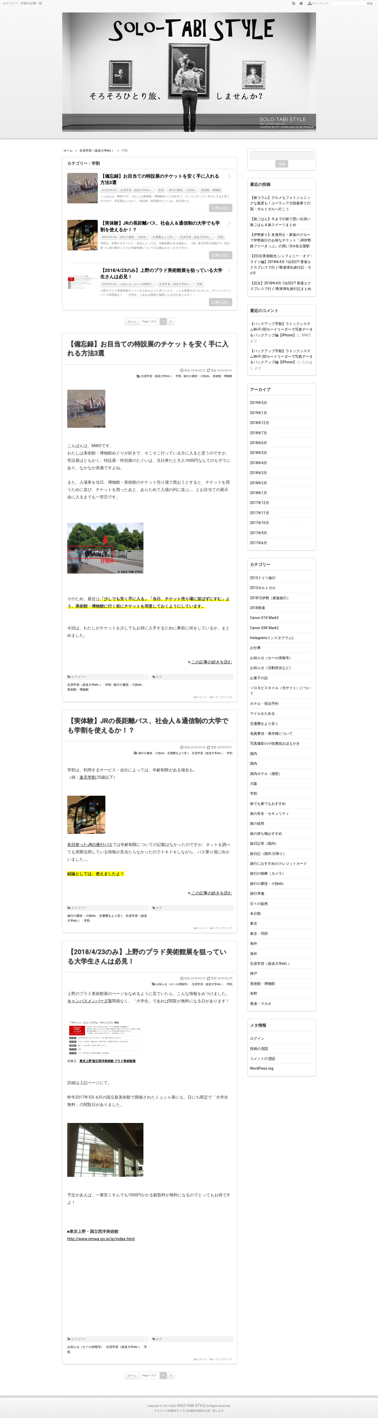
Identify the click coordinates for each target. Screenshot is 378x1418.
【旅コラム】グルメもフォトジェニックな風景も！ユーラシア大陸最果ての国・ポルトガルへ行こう (280, 203)
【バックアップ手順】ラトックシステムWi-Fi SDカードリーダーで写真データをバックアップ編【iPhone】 (281, 329)
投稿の (259, 1049)
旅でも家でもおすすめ (268, 804)
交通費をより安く (164, 237)
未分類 (255, 913)
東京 (253, 923)
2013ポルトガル (263, 588)
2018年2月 (258, 483)
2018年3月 (258, 473)
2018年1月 (258, 493)
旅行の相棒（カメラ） (268, 873)
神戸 (253, 973)
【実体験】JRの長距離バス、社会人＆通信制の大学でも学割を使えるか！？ (160, 226)
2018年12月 (259, 423)
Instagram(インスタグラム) (271, 638)
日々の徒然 (259, 904)
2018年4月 (258, 463)
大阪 (253, 783)
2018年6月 (258, 443)
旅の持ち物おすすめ (266, 834)
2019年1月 (258, 413)
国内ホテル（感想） (266, 774)
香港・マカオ (260, 1004)
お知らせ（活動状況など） (271, 668)
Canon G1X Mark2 (264, 618)
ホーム (132, 321)
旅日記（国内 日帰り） (268, 854)
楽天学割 (88, 777)
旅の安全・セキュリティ (269, 813)
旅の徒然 (257, 823)
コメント (202, 697)
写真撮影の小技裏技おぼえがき (275, 743)
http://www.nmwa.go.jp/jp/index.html (101, 1238)
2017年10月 (259, 523)
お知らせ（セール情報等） (137, 284)
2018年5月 (258, 453)
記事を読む (220, 208)
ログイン (257, 1038)
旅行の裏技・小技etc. (182, 190)
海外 (253, 943)
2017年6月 (258, 543)
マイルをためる (262, 713)
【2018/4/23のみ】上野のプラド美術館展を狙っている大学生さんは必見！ (161, 273)
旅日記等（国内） (264, 843)
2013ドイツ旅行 (263, 578)
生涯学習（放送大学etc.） (136, 190)
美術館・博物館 (211, 190)
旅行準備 (257, 893)
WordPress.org (261, 1068)
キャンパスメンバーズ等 (89, 1001)
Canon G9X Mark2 (264, 628)
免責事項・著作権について (271, 733)
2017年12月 (259, 503)
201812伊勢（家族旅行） (270, 598)
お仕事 (255, 648)
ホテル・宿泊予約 (264, 704)
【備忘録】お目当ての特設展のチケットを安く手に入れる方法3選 (159, 179)
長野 (253, 993)
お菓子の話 (259, 678)
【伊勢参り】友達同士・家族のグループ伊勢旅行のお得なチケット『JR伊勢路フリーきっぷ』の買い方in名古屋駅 (280, 240)
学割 (161, 190)
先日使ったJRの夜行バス (90, 844)
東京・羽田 (259, 934)
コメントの (262, 1058)
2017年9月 (258, 533)
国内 (253, 754)
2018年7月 (258, 433)
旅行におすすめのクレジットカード (278, 863)
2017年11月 (259, 513)
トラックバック (222, 697)
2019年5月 (258, 403)
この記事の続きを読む (210, 662)
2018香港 (257, 608)
